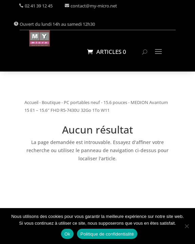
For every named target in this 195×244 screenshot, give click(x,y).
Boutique (51, 102)
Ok (67, 234)
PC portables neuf (82, 102)
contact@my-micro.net (94, 6)
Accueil (31, 102)
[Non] (186, 226)
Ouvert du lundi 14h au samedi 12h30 (57, 24)
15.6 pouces (115, 102)
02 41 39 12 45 (39, 6)
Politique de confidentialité (107, 234)
